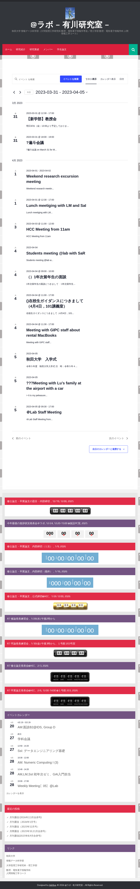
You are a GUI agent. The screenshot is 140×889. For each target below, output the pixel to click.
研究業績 (34, 49)
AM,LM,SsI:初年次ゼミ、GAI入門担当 (50, 774)
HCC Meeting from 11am (48, 229)
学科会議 (25, 739)
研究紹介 (20, 49)
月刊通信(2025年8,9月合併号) (25, 835)
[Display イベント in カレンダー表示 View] (108, 79)
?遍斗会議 (35, 143)
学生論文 (61, 49)
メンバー (48, 49)
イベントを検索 (71, 79)
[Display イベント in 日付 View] (122, 79)
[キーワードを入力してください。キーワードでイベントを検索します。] (36, 79)
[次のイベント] (20, 92)
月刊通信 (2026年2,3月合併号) (26, 817)
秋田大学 (10, 856)
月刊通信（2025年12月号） (24, 826)
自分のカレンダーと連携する (106, 449)
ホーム (8, 49)
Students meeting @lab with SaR (55, 253)
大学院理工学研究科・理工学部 (21, 865)
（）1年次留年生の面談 (46, 277)
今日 (29, 92)
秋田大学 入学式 (41, 359)
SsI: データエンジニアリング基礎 (47, 750)
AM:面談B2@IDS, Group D (40, 727)
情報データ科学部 (15, 860)
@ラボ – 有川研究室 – (70, 24)
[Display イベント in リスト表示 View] (91, 79)
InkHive (52, 885)
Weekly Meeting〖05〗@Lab (42, 786)
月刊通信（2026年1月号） (24, 821)
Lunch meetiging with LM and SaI (56, 205)
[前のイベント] (14, 92)
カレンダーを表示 (15, 793)
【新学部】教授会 (41, 119)
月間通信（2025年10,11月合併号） (28, 831)
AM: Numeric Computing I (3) (42, 762)
